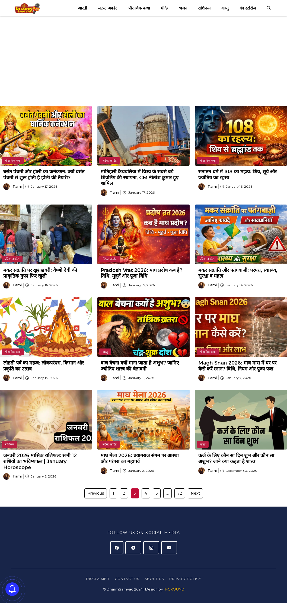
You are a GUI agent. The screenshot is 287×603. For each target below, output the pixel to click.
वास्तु (225, 8)
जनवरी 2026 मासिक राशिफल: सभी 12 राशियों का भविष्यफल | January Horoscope (40, 461)
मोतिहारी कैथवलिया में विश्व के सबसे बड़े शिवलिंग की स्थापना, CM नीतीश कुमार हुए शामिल (139, 177)
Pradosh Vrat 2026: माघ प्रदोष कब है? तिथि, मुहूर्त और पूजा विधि (141, 273)
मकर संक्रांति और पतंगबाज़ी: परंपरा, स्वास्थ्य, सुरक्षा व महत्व (237, 273)
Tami (17, 186)
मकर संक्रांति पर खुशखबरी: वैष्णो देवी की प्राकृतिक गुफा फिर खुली (40, 273)
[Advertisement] (143, 57)
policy (193, 579)
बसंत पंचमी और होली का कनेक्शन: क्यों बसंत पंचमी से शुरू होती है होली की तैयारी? (43, 175)
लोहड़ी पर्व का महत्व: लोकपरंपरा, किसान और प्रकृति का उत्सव (43, 366)
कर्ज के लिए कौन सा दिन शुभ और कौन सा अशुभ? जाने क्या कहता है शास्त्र (236, 458)
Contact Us (127, 579)
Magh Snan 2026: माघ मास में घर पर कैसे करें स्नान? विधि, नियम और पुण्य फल (237, 366)
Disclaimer (97, 579)
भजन (183, 8)
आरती (82, 8)
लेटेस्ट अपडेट (107, 8)
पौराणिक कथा (139, 8)
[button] (268, 8)
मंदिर (164, 8)
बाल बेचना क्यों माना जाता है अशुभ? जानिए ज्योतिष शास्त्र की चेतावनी (140, 366)
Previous (95, 493)
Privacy (177, 579)
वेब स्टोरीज (248, 8)
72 (179, 493)
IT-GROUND (173, 589)
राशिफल (204, 8)
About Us (154, 579)
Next (195, 493)
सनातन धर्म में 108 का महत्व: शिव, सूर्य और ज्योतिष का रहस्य (237, 175)
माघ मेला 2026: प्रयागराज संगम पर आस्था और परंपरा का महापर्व (140, 458)
